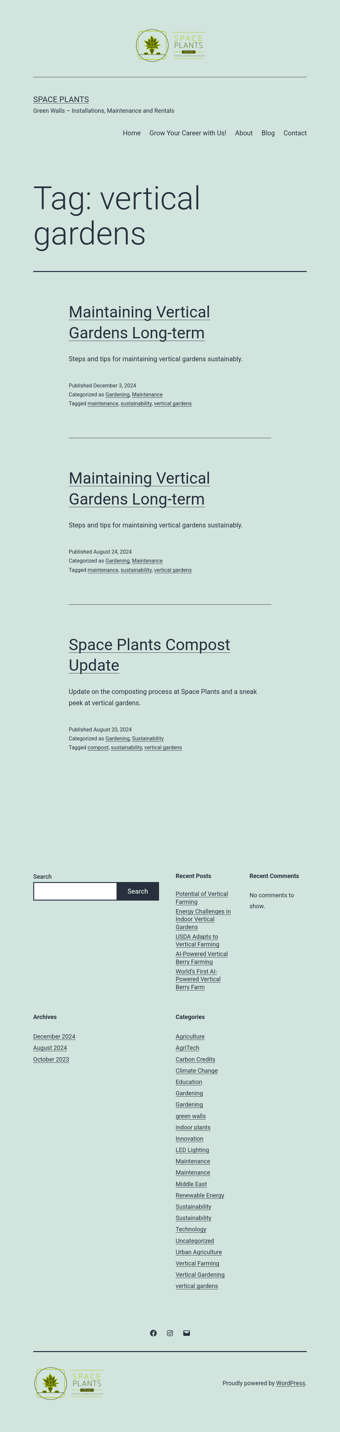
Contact (295, 133)
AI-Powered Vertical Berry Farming (202, 957)
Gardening (117, 394)
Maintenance (147, 394)
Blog (268, 133)
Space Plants (61, 99)
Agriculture (190, 1036)
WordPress (290, 1383)
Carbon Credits (195, 1059)
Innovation (190, 1138)
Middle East (191, 1184)
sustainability (136, 403)
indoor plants (193, 1127)
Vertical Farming (197, 1263)
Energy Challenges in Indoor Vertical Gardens (203, 919)
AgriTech (187, 1047)
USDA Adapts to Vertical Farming (197, 940)
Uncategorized (195, 1240)
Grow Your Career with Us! (187, 133)
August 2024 (50, 1047)
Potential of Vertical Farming (202, 897)
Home (132, 133)
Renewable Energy (200, 1195)
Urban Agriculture (199, 1252)
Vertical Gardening (200, 1274)
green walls (191, 1116)
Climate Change (197, 1070)
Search (42, 876)
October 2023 (51, 1059)
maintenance (103, 403)
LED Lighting (192, 1149)
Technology (191, 1229)
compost (98, 747)
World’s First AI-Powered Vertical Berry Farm (198, 979)
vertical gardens (173, 403)
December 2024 (54, 1036)
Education (189, 1081)
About (244, 133)
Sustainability (148, 738)
